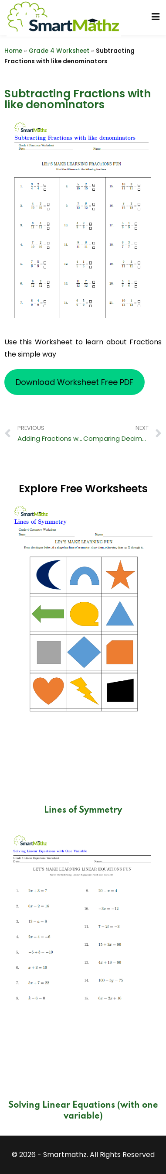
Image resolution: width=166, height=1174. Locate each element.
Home (13, 51)
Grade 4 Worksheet (59, 51)
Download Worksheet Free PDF (74, 382)
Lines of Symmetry (83, 810)
